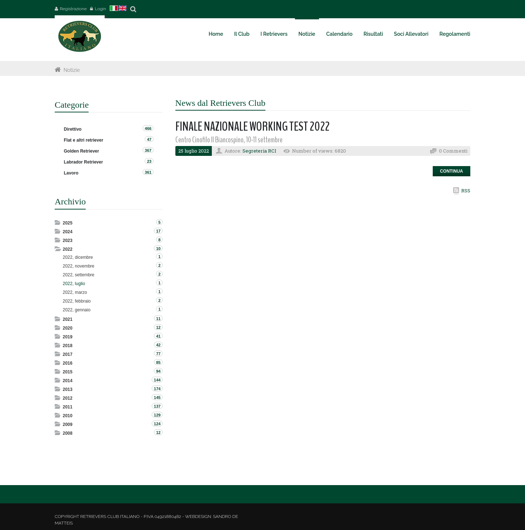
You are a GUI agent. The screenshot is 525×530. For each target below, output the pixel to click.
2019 (68, 336)
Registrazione (73, 8)
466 (148, 128)
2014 (68, 380)
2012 (68, 398)
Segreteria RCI (259, 150)
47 (149, 139)
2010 (68, 415)
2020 (68, 328)
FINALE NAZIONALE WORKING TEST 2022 (252, 126)
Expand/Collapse (58, 222)
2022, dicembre (78, 257)
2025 (68, 223)
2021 (68, 319)
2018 (68, 345)
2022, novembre (78, 266)
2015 (68, 372)
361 (148, 172)
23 (149, 161)
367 (148, 150)
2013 (68, 389)
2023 (68, 240)
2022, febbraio (77, 301)
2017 (68, 354)
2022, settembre (78, 274)
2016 (68, 363)
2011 (68, 407)
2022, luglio (74, 283)
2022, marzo (75, 292)
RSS (465, 190)
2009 (68, 424)
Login (100, 8)
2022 (68, 249)
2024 (68, 231)
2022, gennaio (76, 309)
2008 (68, 433)
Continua (451, 171)
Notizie (71, 70)
